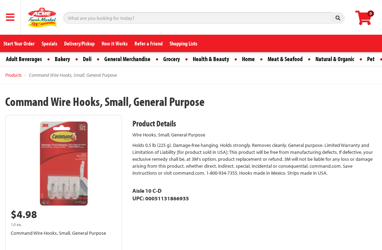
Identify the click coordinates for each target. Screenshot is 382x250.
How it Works (115, 43)
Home (248, 59)
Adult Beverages (24, 59)
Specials (49, 43)
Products (13, 75)
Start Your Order (19, 43)
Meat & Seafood (285, 59)
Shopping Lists (183, 43)
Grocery (171, 59)
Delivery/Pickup (79, 43)
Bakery (62, 59)
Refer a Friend (148, 43)
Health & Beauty (211, 59)
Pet (371, 59)
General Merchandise (127, 59)
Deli (87, 59)
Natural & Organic (334, 59)
